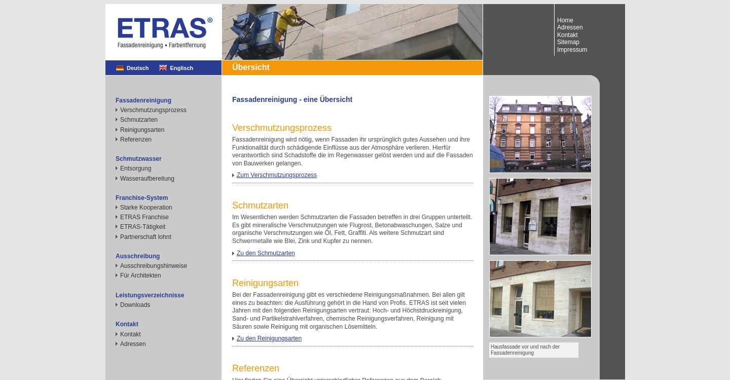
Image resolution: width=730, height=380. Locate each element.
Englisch (181, 67)
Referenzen (136, 139)
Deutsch (138, 67)
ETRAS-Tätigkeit (142, 226)
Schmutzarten (139, 119)
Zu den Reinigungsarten (269, 338)
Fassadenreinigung (143, 100)
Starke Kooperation (146, 207)
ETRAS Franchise (144, 217)
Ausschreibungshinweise (153, 265)
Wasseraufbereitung (147, 178)
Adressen (133, 344)
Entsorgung (135, 168)
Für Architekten (140, 275)
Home (565, 20)
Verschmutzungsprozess (153, 110)
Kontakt (130, 334)
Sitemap (568, 42)
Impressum (572, 49)
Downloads (135, 304)
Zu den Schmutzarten (266, 253)
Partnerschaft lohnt (145, 236)
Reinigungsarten (142, 129)
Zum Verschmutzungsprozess (277, 175)
